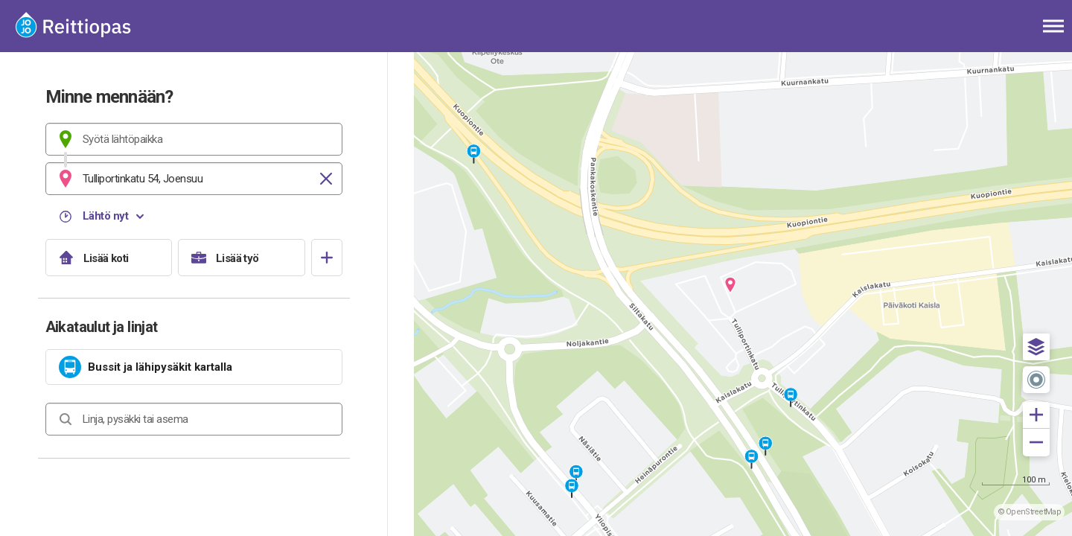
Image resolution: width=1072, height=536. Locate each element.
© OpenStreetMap (1030, 512)
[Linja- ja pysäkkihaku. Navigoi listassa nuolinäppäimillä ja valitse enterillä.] (193, 419)
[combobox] (193, 139)
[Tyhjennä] (326, 178)
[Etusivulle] (85, 26)
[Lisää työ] (241, 257)
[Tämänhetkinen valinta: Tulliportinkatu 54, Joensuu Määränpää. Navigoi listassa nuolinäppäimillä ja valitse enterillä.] (193, 178)
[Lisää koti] (109, 257)
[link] (193, 367)
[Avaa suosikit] (326, 257)
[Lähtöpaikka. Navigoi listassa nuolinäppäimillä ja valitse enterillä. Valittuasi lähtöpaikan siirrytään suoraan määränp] (193, 139)
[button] (1036, 347)
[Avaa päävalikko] (1053, 26)
